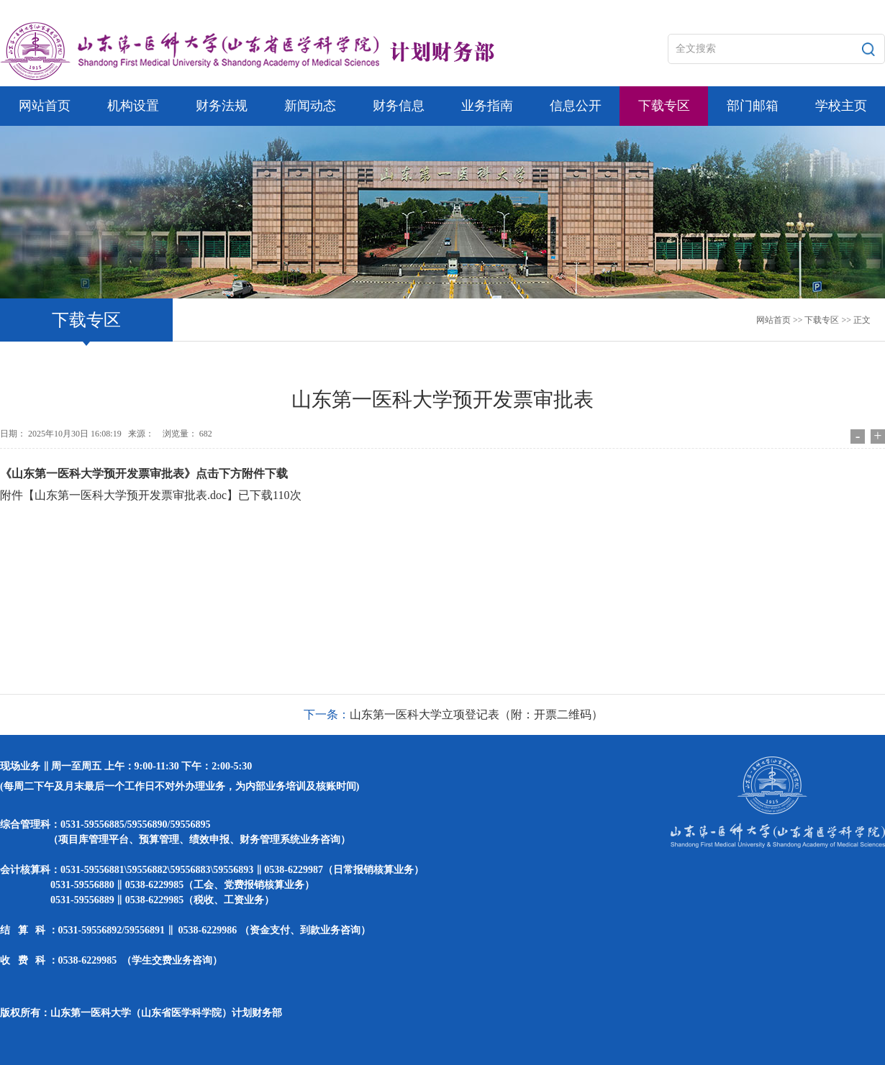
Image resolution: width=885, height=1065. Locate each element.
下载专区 (821, 320)
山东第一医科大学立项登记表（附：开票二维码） (476, 714)
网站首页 (773, 320)
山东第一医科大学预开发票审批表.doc (131, 495)
